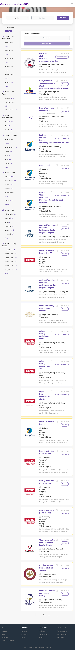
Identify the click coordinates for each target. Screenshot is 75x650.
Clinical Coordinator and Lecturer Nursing (47, 593)
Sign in (23, 637)
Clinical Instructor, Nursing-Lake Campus (46, 308)
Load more (46, 615)
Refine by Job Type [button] (8, 93)
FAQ (3, 634)
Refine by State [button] (10, 173)
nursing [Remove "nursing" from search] (8, 31)
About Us (5, 637)
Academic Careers (29, 647)
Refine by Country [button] (10, 135)
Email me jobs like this (32, 34)
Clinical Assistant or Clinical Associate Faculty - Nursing (47, 542)
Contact (4, 631)
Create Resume (44, 634)
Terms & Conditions (8, 641)
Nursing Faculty (45, 165)
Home (4, 628)
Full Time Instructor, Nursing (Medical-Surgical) (47, 567)
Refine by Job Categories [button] (8, 37)
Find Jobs (63, 18)
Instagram (63, 634)
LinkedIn (62, 638)
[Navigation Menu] (72, 3)
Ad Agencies (24, 634)
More (6, 86)
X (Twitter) (63, 631)
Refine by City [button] (9, 210)
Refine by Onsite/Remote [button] (7, 117)
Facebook (63, 628)
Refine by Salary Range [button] (9, 245)
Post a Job (24, 631)
